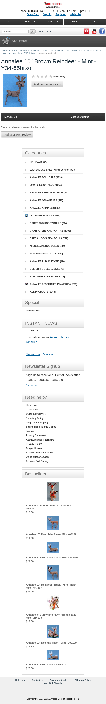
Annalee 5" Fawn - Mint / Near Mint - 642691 (52, 557)
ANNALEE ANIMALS (19, 50)
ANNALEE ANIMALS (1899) (42, 208)
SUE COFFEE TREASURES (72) (45, 276)
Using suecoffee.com (38, 457)
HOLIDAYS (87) (36, 162)
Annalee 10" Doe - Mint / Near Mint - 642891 (52, 534)
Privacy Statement (36, 435)
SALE (95, 22)
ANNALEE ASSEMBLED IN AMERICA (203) (51, 284)
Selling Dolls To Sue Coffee (41, 426)
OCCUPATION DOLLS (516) (42, 215)
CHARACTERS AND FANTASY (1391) (48, 230)
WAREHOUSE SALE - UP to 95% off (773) (50, 169)
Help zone (31, 405)
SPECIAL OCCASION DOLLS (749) (46, 238)
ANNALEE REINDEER (42, 50)
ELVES (74, 22)
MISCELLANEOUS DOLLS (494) (45, 246)
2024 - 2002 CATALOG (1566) (43, 185)
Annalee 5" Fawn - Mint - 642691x (46, 664)
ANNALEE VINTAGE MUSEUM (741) (47, 192)
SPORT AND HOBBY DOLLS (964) (46, 223)
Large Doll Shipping (37, 422)
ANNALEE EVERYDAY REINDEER (72, 50)
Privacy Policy (34, 444)
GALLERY (53, 22)
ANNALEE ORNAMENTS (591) (44, 200)
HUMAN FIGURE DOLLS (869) (44, 253)
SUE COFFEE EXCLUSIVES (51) (45, 269)
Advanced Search (45, 31)
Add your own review (47, 84)
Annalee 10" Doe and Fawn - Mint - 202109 (51, 642)
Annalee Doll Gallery (37, 461)
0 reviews (59, 76)
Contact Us (32, 409)
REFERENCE (31, 22)
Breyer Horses (34, 448)
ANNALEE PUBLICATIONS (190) (45, 261)
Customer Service (36, 414)
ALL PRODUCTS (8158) (40, 291)
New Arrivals (33, 310)
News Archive (33, 354)
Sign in (47, 14)
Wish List (75, 14)
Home (4, 50)
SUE (10, 22)
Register (61, 14)
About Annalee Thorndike (40, 439)
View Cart (33, 14)
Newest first (97, 117)
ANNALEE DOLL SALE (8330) (44, 177)
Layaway (31, 431)
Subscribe (48, 354)
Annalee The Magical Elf (39, 452)
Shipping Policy (35, 418)
